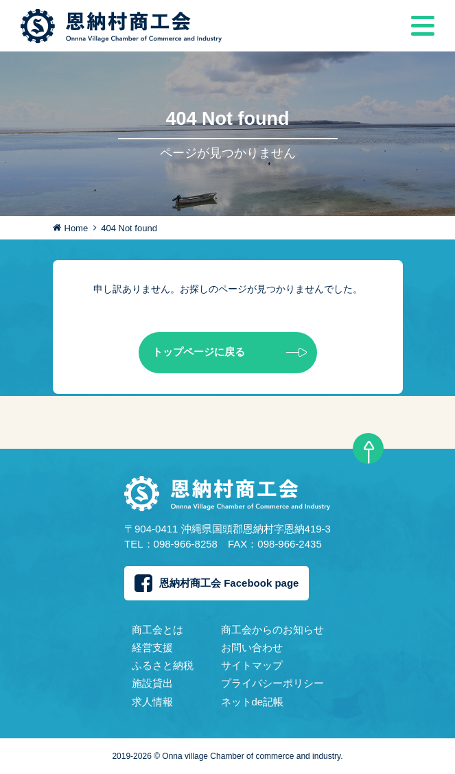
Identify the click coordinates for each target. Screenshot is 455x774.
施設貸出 (152, 683)
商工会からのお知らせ (272, 629)
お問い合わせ (252, 647)
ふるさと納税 (163, 665)
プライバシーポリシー (272, 683)
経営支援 (152, 647)
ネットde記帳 (252, 701)
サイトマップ (252, 665)
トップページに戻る (229, 352)
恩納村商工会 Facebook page (217, 583)
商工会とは (157, 629)
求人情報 (152, 701)
